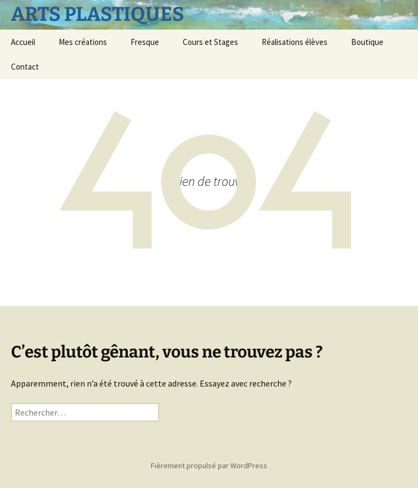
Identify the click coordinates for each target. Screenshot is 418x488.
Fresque (145, 42)
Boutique (367, 42)
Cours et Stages (210, 42)
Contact (25, 66)
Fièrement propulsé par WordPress (209, 465)
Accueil (23, 42)
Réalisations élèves (294, 42)
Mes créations (83, 42)
